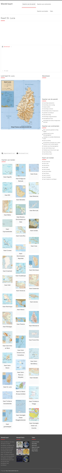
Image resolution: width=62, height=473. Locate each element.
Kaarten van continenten (44, 4)
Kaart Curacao (7, 250)
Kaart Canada (34, 230)
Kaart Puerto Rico (34, 340)
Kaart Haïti (7, 285)
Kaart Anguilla (7, 177)
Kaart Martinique (7, 306)
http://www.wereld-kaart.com (12, 470)
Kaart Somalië (46, 169)
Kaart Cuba (34, 246)
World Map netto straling (49, 105)
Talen (51, 11)
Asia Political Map (47, 152)
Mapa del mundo (35, 447)
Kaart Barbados (20, 200)
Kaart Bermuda (34, 210)
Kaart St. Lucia (7, 387)
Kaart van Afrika (47, 140)
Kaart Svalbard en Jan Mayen (50, 179)
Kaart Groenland (7, 271)
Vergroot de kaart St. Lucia (9, 153)
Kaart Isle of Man (47, 171)
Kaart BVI (7, 195)
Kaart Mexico (20, 309)
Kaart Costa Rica (20, 236)
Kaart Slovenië (46, 161)
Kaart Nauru (46, 173)
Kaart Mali (45, 167)
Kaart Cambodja (47, 177)
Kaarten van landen (42, 11)
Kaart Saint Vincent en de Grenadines (21, 352)
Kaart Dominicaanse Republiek (21, 256)
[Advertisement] (31, 33)
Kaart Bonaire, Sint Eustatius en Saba (21, 219)
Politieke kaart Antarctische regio (51, 150)
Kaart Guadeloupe (21, 276)
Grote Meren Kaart (47, 154)
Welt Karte (34, 445)
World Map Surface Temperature (50, 110)
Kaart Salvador (34, 378)
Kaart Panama (21, 324)
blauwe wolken (46, 107)
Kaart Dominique (34, 270)
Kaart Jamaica (34, 302)
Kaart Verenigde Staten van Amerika (34, 425)
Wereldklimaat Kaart (48, 118)
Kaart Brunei (46, 165)
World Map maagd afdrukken (50, 116)
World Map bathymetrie (48, 103)
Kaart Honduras (20, 291)
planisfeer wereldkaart (48, 112)
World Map (34, 443)
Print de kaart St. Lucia (23, 153)
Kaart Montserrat (34, 326)
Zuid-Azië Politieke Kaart (49, 148)
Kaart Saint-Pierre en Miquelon (20, 374)
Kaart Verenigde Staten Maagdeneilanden (21, 417)
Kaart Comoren (46, 175)
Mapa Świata (35, 450)
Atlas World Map (47, 114)
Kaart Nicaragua (7, 326)
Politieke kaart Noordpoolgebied (50, 146)
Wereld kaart (7, 3)
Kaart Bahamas (34, 196)
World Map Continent (48, 109)
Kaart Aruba (34, 174)
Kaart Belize (7, 215)
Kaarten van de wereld (29, 4)
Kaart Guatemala (34, 288)
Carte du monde (35, 442)
